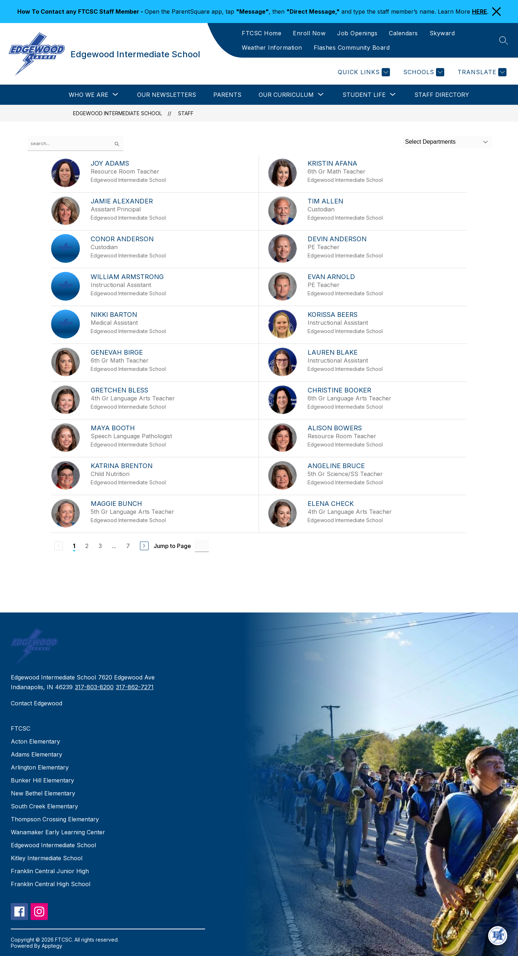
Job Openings (357, 33)
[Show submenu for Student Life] (364, 94)
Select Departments (430, 142)
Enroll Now (309, 33)
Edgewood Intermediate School (117, 113)
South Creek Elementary (44, 806)
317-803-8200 (94, 687)
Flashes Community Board (352, 47)
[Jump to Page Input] (202, 545)
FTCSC (20, 728)
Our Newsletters (166, 94)
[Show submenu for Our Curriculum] (286, 94)
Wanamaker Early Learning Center (58, 832)
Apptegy (52, 946)
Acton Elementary (35, 741)
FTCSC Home (261, 33)
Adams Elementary (36, 754)
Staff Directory (441, 94)
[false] (75, 143)
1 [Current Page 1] (74, 545)
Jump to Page (172, 545)
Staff (186, 113)
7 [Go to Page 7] (128, 545)
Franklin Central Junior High (50, 871)
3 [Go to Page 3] (100, 545)
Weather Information (272, 47)
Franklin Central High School (50, 884)
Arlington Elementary (40, 767)
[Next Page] (144, 546)
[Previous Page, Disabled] (58, 546)
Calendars (403, 33)
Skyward (442, 33)
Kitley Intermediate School (46, 858)
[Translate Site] (481, 72)
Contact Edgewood (36, 703)
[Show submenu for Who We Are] (88, 94)
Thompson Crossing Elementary (55, 819)
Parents (227, 94)
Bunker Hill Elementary (42, 780)
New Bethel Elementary (43, 793)
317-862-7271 (135, 687)
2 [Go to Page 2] (86, 545)
